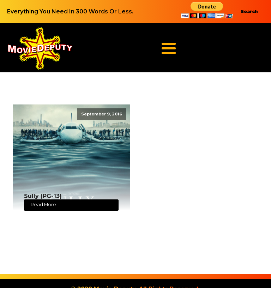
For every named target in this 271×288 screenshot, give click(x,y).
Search (249, 11)
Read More (43, 204)
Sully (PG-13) (43, 196)
